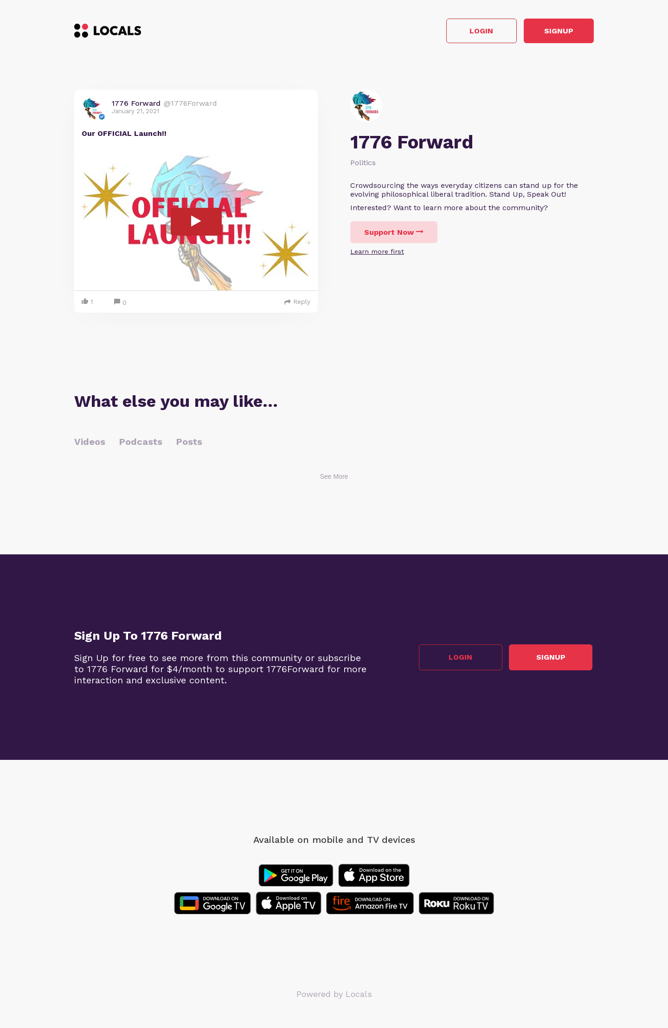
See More (334, 478)
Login (462, 31)
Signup (552, 31)
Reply (297, 303)
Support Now (394, 233)
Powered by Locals (334, 995)
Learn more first (377, 253)
